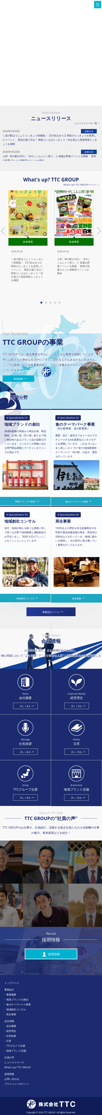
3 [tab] (51, 300)
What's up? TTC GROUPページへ (80, 184)
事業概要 (20, 379)
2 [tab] (46, 300)
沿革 (8, 1040)
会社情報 (9, 1021)
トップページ (11, 983)
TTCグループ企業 (15, 1045)
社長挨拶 (11, 1036)
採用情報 (51, 954)
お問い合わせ (11, 1079)
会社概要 (11, 1026)
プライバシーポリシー (16, 1084)
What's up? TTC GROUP (17, 1067)
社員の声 (9, 1057)
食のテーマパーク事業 (18, 1004)
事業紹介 (9, 989)
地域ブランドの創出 (17, 999)
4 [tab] (55, 300)
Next (97, 231)
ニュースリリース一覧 (85, 123)
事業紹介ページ (52, 612)
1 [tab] (42, 300)
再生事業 (11, 1014)
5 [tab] (60, 300)
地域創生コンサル (16, 1009)
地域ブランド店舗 (16, 1050)
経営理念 (11, 1031)
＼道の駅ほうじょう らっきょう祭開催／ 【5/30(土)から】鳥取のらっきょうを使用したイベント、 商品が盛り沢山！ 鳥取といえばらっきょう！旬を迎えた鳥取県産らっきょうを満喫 (50, 140)
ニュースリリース (14, 1062)
